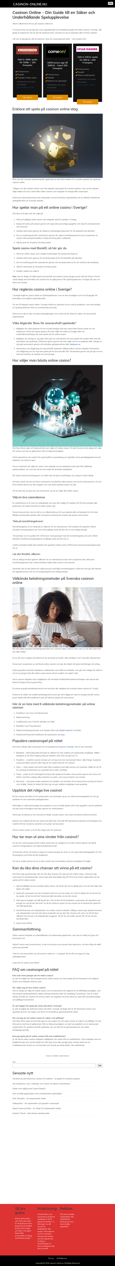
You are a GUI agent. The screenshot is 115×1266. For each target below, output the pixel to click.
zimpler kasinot (65, 730)
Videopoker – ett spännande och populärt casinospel (35, 1103)
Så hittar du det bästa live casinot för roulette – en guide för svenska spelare (46, 1078)
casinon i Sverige (66, 747)
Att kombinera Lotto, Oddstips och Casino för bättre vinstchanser (41, 1083)
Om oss (51, 1258)
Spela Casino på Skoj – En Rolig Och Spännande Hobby (36, 1108)
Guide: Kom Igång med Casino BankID (29, 1088)
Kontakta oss (62, 1258)
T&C (33, 87)
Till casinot (27, 97)
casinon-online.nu (30, 4)
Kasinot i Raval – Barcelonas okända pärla (30, 1113)
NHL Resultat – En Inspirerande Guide (29, 1098)
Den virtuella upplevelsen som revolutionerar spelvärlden (37, 1093)
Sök (14, 1062)
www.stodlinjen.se (24, 87)
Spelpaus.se (75, 344)
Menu (110, 3)
